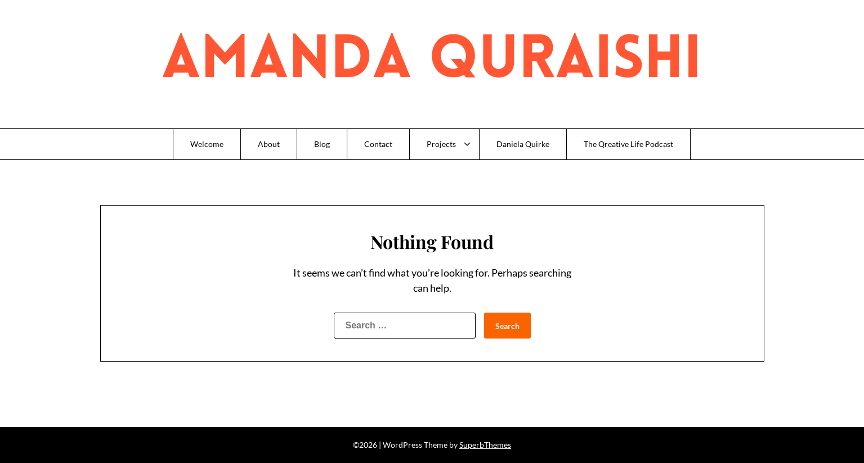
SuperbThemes (485, 444)
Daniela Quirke (522, 144)
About (269, 144)
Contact (378, 144)
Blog (322, 144)
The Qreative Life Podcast (628, 144)
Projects (441, 144)
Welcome (206, 144)
